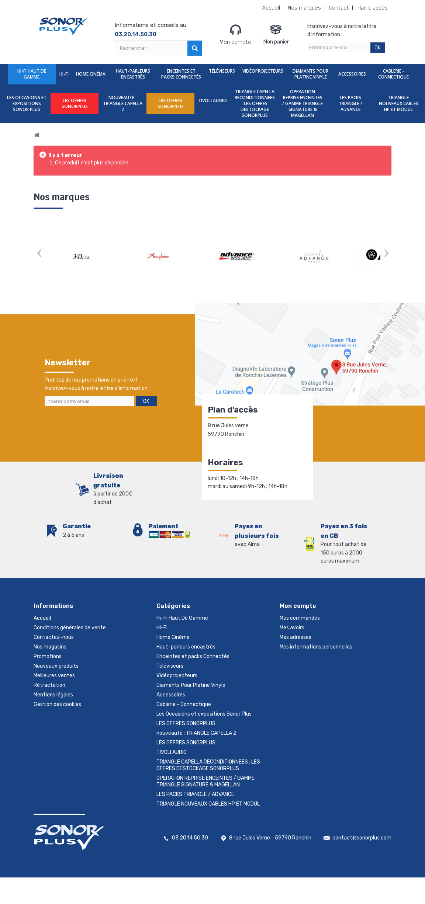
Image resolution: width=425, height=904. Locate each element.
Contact (339, 8)
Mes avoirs (292, 628)
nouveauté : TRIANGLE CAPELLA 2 (122, 103)
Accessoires (352, 74)
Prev (39, 253)
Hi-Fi (64, 74)
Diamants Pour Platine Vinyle (310, 74)
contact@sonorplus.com (361, 838)
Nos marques (304, 8)
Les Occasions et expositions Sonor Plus (26, 103)
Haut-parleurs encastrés (133, 74)
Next (385, 253)
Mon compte (235, 34)
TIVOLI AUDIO (212, 100)
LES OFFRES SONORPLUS (75, 103)
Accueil (271, 8)
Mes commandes (300, 618)
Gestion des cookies (57, 704)
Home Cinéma (91, 74)
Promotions (48, 656)
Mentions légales (53, 695)
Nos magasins (50, 647)
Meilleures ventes (54, 675)
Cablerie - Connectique (393, 74)
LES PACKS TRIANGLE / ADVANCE (350, 103)
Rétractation (49, 685)
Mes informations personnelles (316, 647)
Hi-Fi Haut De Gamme (31, 74)
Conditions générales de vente (70, 628)
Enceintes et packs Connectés (181, 74)
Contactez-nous (54, 637)
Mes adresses (295, 637)
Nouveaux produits (56, 666)
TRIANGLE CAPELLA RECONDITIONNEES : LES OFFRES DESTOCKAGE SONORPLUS (255, 103)
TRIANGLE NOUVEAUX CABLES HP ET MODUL (398, 103)
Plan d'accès (372, 8)
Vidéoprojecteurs (262, 71)
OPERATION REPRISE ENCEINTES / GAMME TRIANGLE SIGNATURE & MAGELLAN (302, 103)
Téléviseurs (222, 71)
